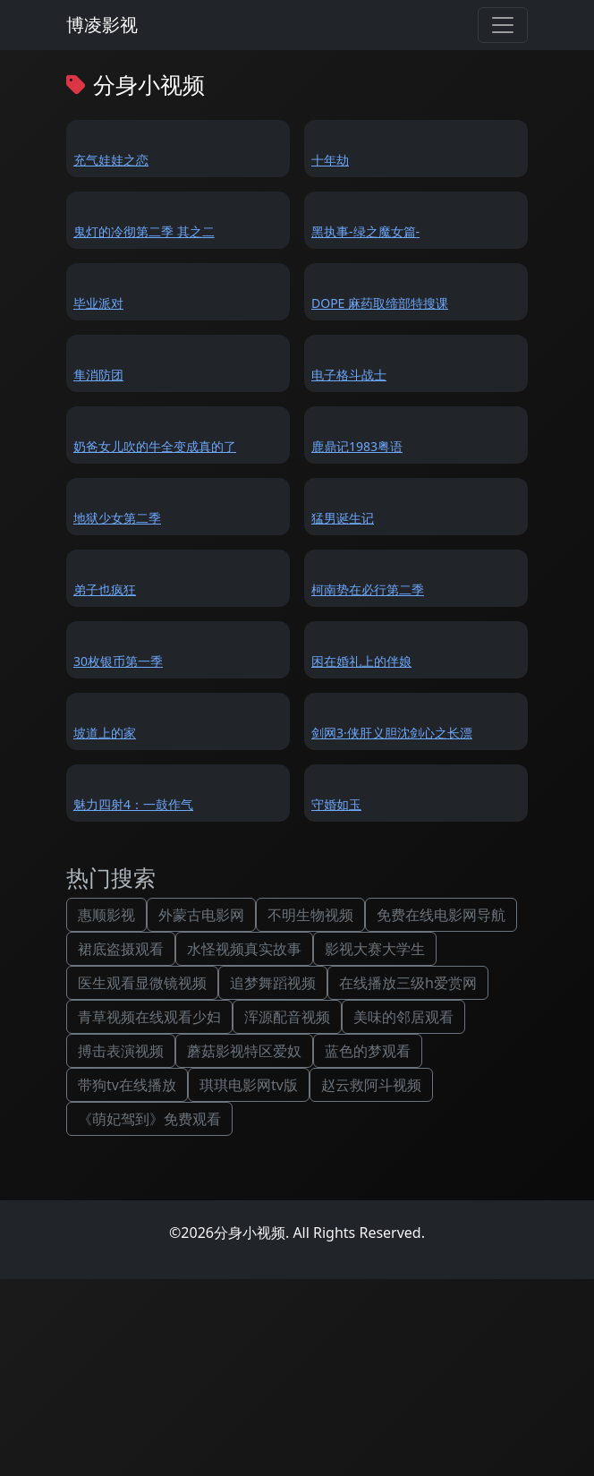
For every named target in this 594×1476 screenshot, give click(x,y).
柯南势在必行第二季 (367, 589)
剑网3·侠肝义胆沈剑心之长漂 (391, 732)
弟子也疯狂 (104, 589)
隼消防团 (98, 374)
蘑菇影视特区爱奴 (244, 1051)
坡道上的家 (104, 732)
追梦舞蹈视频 (273, 983)
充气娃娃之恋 (110, 159)
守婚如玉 (336, 804)
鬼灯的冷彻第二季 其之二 (144, 231)
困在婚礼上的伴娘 (361, 661)
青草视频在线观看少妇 (149, 1017)
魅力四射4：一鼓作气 (133, 804)
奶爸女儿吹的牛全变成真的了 (154, 446)
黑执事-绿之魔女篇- (365, 231)
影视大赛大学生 (375, 949)
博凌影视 (102, 25)
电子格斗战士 (348, 374)
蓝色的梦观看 (368, 1051)
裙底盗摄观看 (121, 949)
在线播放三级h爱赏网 (408, 983)
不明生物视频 (310, 915)
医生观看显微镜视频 (142, 983)
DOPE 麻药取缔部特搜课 (379, 302)
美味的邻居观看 (403, 1017)
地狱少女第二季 (117, 517)
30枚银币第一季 (118, 661)
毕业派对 (98, 302)
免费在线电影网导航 (441, 915)
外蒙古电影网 (201, 915)
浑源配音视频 (287, 1017)
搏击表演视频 (121, 1051)
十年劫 (330, 159)
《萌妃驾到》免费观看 (149, 1119)
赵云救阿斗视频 (371, 1085)
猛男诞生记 (342, 517)
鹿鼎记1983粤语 (357, 446)
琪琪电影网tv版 (248, 1085)
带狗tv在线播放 (127, 1085)
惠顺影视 (106, 915)
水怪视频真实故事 (244, 949)
